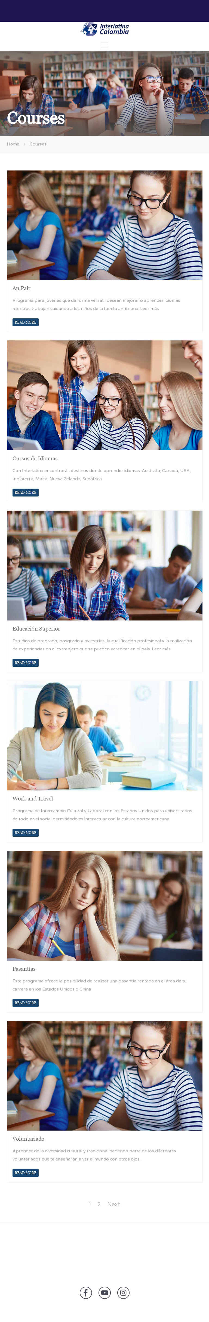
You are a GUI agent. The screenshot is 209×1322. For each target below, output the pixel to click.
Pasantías (24, 969)
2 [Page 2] (99, 1204)
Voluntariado (28, 1139)
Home (13, 144)
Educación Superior (36, 629)
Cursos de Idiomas (35, 458)
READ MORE (25, 322)
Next (113, 1204)
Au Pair (21, 288)
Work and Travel (33, 799)
